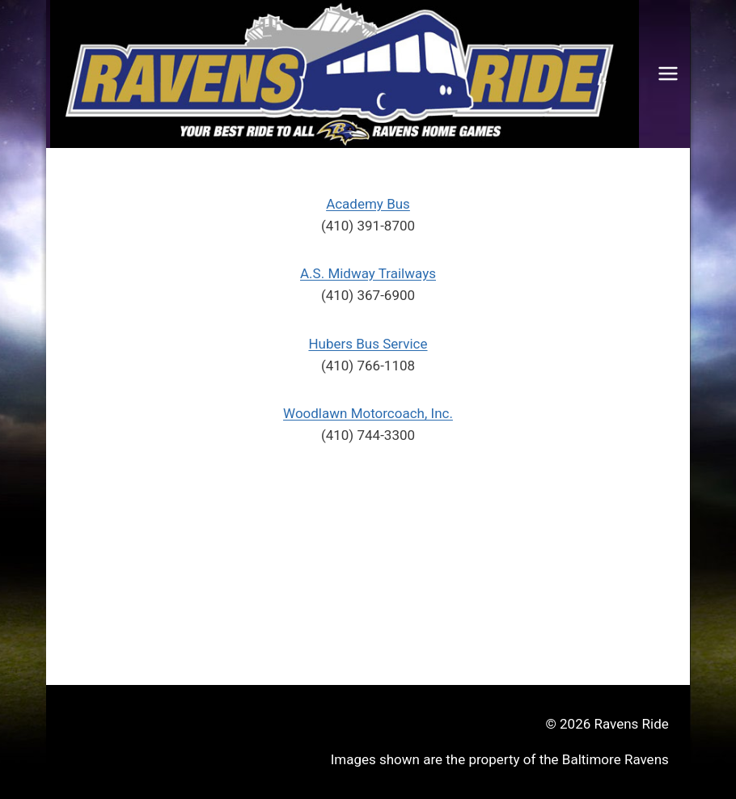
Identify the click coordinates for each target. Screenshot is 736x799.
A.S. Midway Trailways (368, 273)
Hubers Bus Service (367, 344)
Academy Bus (368, 204)
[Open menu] (668, 74)
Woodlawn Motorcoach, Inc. (368, 413)
